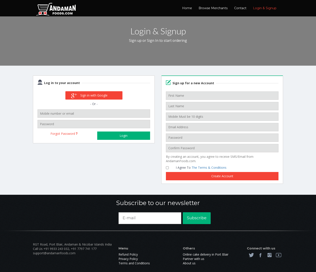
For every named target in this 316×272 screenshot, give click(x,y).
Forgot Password (63, 134)
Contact (240, 8)
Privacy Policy (128, 259)
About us (189, 263)
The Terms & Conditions (209, 167)
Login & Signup (264, 8)
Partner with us (193, 259)
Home (187, 8)
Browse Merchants (213, 8)
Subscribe (196, 218)
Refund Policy (128, 254)
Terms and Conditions (134, 263)
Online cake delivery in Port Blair (205, 254)
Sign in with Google (89, 96)
